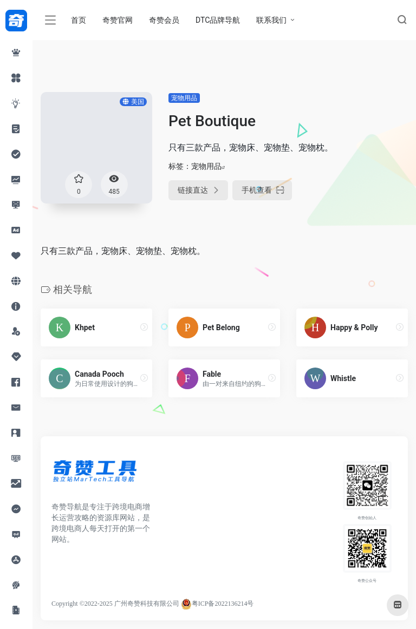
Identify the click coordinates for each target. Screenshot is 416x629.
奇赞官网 (117, 20)
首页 (78, 20)
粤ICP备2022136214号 (223, 603)
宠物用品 (184, 98)
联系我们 (271, 20)
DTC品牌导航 (218, 20)
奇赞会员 (164, 20)
